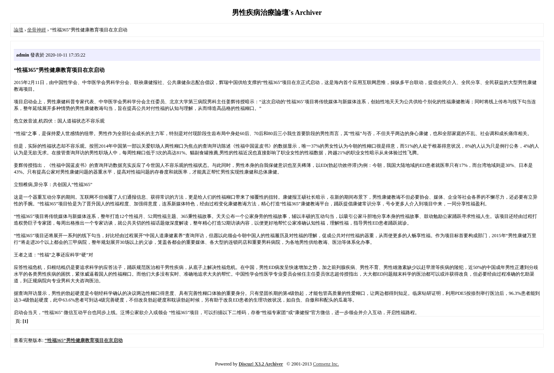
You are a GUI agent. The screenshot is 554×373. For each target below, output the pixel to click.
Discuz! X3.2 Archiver (261, 364)
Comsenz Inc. (326, 364)
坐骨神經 (36, 30)
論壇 (18, 30)
